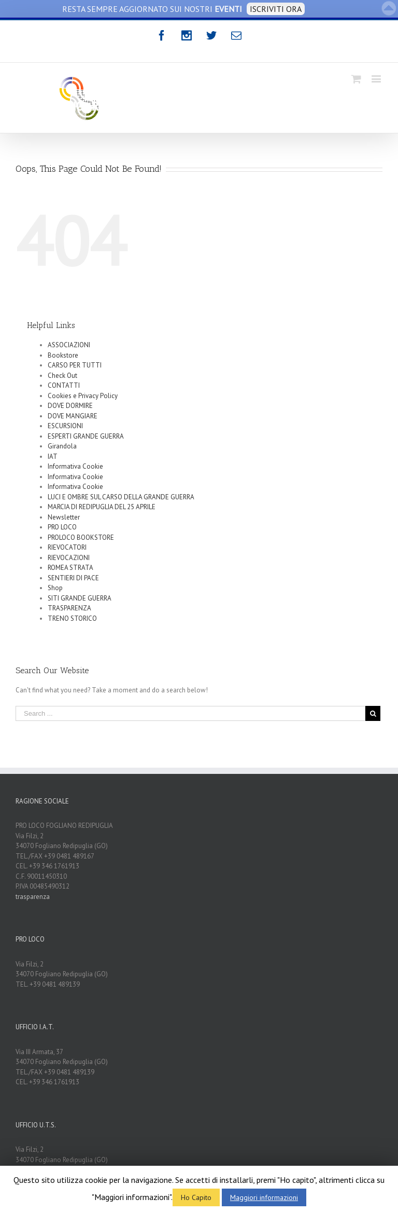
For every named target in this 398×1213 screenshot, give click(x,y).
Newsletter (64, 517)
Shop (55, 587)
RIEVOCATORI (67, 547)
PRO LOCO (62, 527)
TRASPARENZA (69, 608)
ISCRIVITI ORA (276, 9)
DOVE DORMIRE (70, 405)
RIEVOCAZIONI (69, 557)
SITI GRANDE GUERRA (79, 598)
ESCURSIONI (65, 425)
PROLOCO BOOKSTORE (81, 537)
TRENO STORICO (72, 618)
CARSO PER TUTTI (75, 365)
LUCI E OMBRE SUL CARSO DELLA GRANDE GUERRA (121, 497)
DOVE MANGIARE (72, 416)
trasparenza (33, 896)
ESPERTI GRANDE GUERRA (86, 436)
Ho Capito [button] (196, 1197)
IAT (53, 456)
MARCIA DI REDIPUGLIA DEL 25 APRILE (101, 506)
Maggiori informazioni (264, 1197)
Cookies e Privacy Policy (83, 395)
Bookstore (63, 355)
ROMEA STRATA (70, 567)
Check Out (62, 375)
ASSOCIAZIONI (69, 344)
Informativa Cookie (75, 466)
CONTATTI (64, 385)
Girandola (62, 446)
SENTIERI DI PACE (73, 578)
